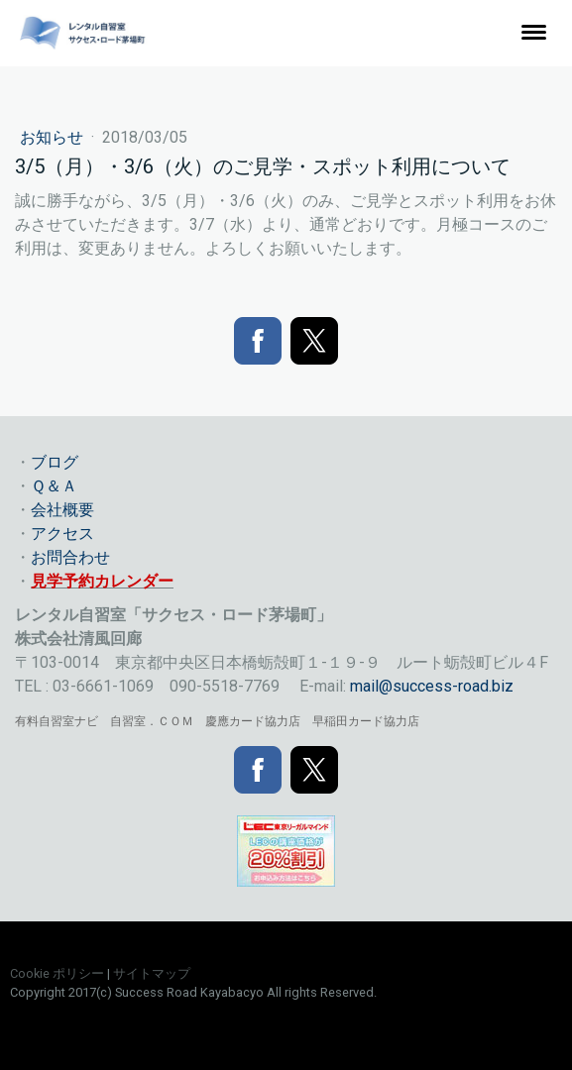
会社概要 (62, 509)
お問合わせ (70, 557)
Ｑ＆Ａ (54, 486)
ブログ (54, 462)
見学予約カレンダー (102, 581)
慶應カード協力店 (252, 721)
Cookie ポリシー (57, 973)
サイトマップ (151, 973)
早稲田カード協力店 (365, 721)
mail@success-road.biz (432, 686)
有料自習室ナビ (56, 721)
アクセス (62, 533)
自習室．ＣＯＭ (151, 721)
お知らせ (53, 137)
